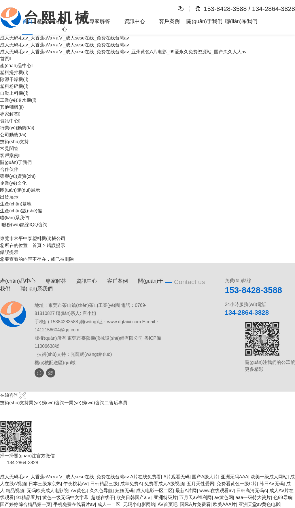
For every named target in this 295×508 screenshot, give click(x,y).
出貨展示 (9, 196)
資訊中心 (134, 21)
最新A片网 (186, 490)
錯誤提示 (56, 245)
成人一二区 (108, 504)
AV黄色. (79, 490)
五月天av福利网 (195, 497)
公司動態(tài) (13, 134)
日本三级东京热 (45, 483)
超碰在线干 (102, 497)
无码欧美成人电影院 (47, 490)
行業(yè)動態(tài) (17, 127)
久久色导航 (101, 490)
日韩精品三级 (104, 483)
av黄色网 (223, 497)
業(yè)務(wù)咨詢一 (49, 402)
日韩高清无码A (251, 490)
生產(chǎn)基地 (15, 203)
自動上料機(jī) (14, 93)
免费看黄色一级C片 (237, 483)
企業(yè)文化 (13, 183)
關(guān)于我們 (204, 21)
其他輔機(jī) (12, 107)
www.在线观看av (216, 490)
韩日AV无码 (272, 483)
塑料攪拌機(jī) (14, 72)
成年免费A (131, 483)
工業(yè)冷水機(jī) (18, 100)
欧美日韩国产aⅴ (133, 497)
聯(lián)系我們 (241, 21)
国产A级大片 (205, 476)
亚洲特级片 (165, 497)
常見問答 (9, 148)
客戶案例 (169, 21)
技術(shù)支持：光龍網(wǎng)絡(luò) (74, 354)
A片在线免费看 (145, 476)
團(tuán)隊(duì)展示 (20, 190)
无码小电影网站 (139, 504)
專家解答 (99, 21)
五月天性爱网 (200, 483)
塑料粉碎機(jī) (14, 86)
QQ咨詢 (38, 224)
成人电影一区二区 (154, 490)
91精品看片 (28, 497)
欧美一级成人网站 (269, 476)
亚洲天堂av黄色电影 (259, 504)
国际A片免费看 (195, 504)
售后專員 (118, 402)
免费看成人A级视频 (164, 483)
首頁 (27, 21)
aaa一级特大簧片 (253, 497)
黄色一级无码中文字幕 (65, 497)
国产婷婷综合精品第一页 (25, 504)
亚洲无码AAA (234, 476)
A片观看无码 (176, 476)
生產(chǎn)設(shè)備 (21, 210)
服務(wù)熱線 (14, 224)
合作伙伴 (9, 169)
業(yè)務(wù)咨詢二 (89, 402)
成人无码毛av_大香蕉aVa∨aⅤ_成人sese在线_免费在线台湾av (64, 476)
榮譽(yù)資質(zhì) (18, 176)
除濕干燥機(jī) (14, 79)
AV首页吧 (167, 504)
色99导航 (282, 497)
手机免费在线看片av (74, 504)
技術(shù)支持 (14, 141)
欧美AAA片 (224, 504)
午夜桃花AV (75, 483)
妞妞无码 (124, 490)
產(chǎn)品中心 (52, 25)
